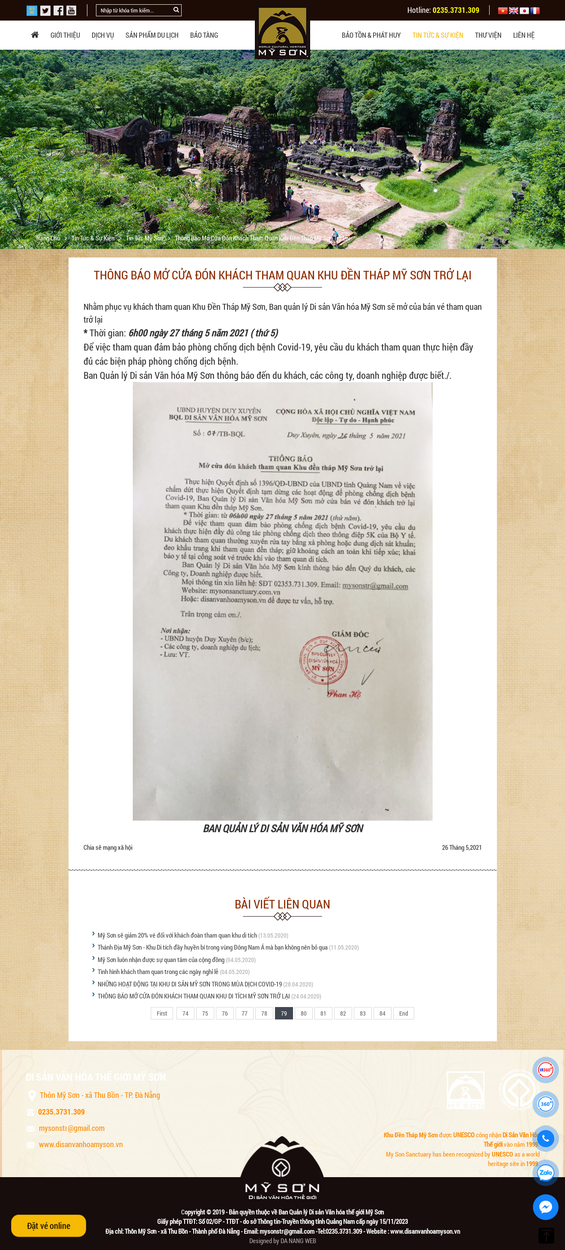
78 (264, 1013)
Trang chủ (48, 238)
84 (383, 1013)
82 (343, 1013)
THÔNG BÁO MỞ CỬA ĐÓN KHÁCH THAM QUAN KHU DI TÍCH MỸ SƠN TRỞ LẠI (194, 996)
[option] (282, 146)
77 (245, 1013)
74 (185, 1013)
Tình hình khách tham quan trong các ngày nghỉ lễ (158, 971)
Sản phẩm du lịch (152, 34)
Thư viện (488, 34)
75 (205, 1013)
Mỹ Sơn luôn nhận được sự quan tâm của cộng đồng (161, 959)
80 (304, 1013)
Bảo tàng (204, 34)
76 (225, 1013)
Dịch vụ (103, 34)
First (162, 1013)
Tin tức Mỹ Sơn (145, 238)
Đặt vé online (48, 1225)
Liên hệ (524, 34)
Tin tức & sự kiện (438, 34)
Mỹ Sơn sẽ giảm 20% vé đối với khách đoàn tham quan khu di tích (177, 935)
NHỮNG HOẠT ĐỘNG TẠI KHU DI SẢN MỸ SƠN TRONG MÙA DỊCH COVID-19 (190, 984)
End (403, 1013)
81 (323, 1013)
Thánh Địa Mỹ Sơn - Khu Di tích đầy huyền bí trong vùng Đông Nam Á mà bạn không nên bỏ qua (213, 947)
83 (363, 1013)
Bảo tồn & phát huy (371, 34)
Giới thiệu (65, 34)
